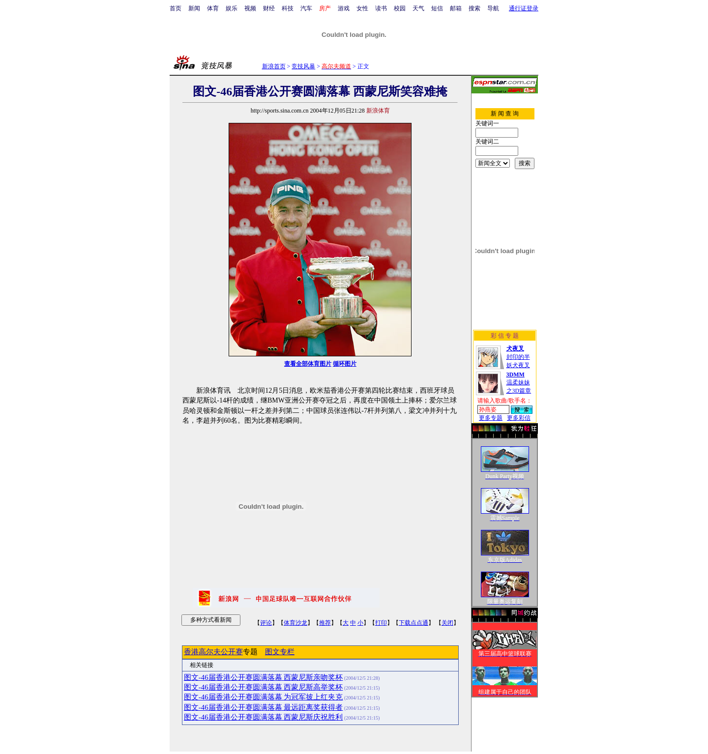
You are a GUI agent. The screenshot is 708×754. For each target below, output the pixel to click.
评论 (266, 622)
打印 (381, 622)
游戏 (344, 8)
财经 (269, 8)
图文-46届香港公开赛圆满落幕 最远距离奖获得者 (263, 707)
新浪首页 (274, 66)
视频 (250, 8)
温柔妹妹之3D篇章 (518, 382)
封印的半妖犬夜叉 (518, 357)
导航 (493, 8)
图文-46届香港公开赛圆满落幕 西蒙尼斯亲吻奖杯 (263, 677)
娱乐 (231, 8)
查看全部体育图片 (307, 363)
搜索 (474, 8)
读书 (381, 8)
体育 (213, 8)
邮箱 (456, 8)
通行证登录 (523, 8)
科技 (288, 8)
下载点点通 (413, 622)
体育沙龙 (295, 622)
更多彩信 (519, 417)
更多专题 (490, 417)
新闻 (194, 8)
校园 (400, 8)
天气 (418, 8)
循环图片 (344, 363)
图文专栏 (280, 652)
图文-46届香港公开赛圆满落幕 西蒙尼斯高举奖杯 (263, 687)
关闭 (447, 622)
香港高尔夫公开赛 (213, 652)
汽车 (306, 8)
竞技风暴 (303, 66)
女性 (362, 8)
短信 (437, 8)
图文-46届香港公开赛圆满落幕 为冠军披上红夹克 (263, 697)
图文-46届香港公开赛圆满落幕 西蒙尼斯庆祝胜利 (263, 717)
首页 (175, 8)
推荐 (325, 622)
